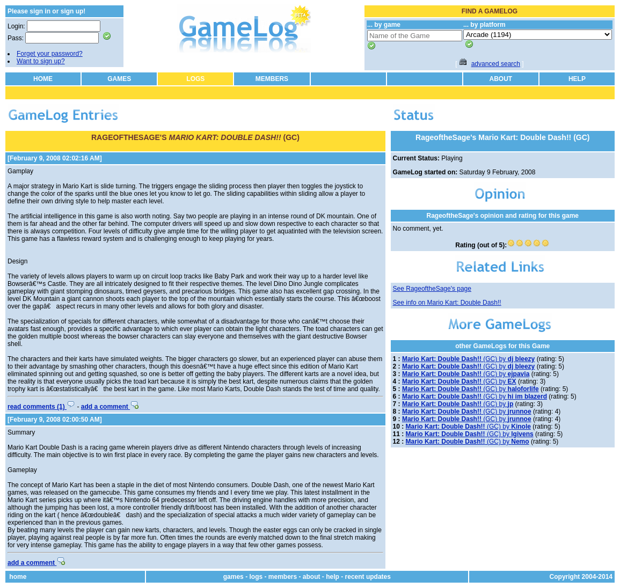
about (311, 576)
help (332, 576)
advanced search (495, 64)
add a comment (109, 406)
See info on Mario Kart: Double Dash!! (447, 302)
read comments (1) (41, 406)
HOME (43, 79)
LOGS (195, 79)
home (17, 576)
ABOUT (500, 79)
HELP (577, 79)
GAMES (119, 79)
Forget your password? (50, 53)
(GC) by (468, 359)
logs (255, 576)
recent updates (368, 576)
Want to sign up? (41, 61)
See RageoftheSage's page (432, 288)
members (282, 576)
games (233, 576)
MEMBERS (272, 79)
